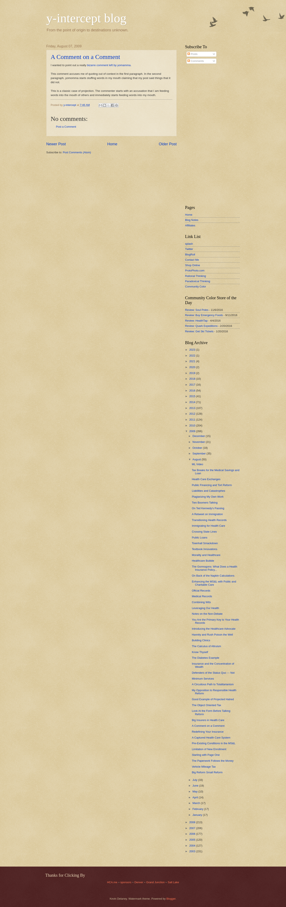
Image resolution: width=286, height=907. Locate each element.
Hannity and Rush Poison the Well (212, 634)
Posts (192, 54)
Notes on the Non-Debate (207, 613)
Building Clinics (201, 640)
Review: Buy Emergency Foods (204, 315)
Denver (139, 882)
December (199, 436)
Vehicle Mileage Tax (204, 766)
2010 (192, 425)
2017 (192, 384)
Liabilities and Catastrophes (208, 490)
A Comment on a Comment (85, 56)
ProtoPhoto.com (194, 270)
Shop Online (192, 265)
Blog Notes (191, 220)
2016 (192, 390)
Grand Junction (155, 882)
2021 (192, 361)
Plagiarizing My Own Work (208, 496)
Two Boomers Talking (204, 502)
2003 (192, 851)
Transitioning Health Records (209, 520)
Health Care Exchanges (206, 479)
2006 (192, 833)
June (195, 785)
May (195, 791)
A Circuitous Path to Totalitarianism (213, 684)
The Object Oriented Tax (206, 705)
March (196, 803)
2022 (192, 355)
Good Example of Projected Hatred (213, 699)
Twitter (189, 249)
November (199, 441)
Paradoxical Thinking (197, 281)
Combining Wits (201, 602)
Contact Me (192, 259)
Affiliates (190, 225)
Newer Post (56, 144)
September (199, 453)
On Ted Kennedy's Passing (208, 508)
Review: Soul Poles (196, 309)
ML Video (197, 464)
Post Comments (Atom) (77, 152)
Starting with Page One (206, 754)
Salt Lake (173, 882)
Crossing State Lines (204, 531)
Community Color (195, 286)
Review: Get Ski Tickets (199, 331)
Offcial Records (201, 590)
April (195, 797)
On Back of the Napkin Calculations (213, 575)
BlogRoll (190, 254)
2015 (192, 396)
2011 (192, 419)
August (197, 459)
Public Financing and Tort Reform (212, 485)
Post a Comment (66, 126)
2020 (192, 367)
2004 (192, 845)
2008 (192, 822)
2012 (192, 413)
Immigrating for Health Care (208, 525)
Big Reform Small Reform (207, 772)
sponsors (126, 882)
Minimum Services (203, 678)
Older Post (168, 144)
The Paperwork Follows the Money (212, 760)
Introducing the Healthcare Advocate (214, 628)
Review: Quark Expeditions (201, 325)
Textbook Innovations (204, 549)
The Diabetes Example (205, 657)
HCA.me (112, 882)
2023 (192, 349)
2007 (192, 828)
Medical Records (202, 596)
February (198, 809)
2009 (192, 431)
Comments (195, 61)
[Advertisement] (197, 134)
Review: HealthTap (196, 320)
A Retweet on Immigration (207, 514)
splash (189, 243)
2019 (192, 373)
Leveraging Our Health (205, 608)
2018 (192, 378)
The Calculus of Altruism (206, 646)
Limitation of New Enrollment (209, 749)
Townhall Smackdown (205, 543)
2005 (192, 839)
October (197, 447)
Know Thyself (200, 652)
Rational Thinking (195, 276)
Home (112, 144)
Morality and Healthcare (206, 555)
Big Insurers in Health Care (208, 720)
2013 (192, 408)
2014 (192, 402)
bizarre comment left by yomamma (109, 65)
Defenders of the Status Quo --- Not (213, 672)
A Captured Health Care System (211, 737)
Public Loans (199, 537)
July (195, 779)
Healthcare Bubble (203, 560)
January (197, 814)
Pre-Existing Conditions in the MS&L (214, 743)
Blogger (171, 898)
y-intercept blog (86, 18)
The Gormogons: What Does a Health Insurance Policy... (214, 568)
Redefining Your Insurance (208, 731)
